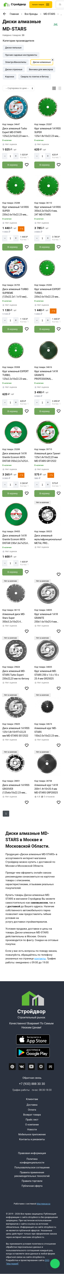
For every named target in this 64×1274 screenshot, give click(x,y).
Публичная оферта (32, 1186)
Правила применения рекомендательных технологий (32, 1174)
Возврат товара (32, 1114)
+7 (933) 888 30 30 (32, 1084)
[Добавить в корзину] (12, 165)
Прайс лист (32, 1119)
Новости (32, 1129)
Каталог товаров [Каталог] (38, 4)
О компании (32, 1124)
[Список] (59, 88)
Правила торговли (32, 1181)
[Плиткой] (54, 88)
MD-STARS (49, 14)
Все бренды (31, 14)
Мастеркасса (43, 1203)
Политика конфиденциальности (32, 1161)
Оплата (32, 1109)
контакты (40, 958)
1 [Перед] (6, 813)
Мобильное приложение (32, 1134)
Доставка (32, 1104)
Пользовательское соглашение (31, 1167)
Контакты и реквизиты (32, 1139)
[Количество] (10, 156)
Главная (14, 14)
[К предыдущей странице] (4, 13)
